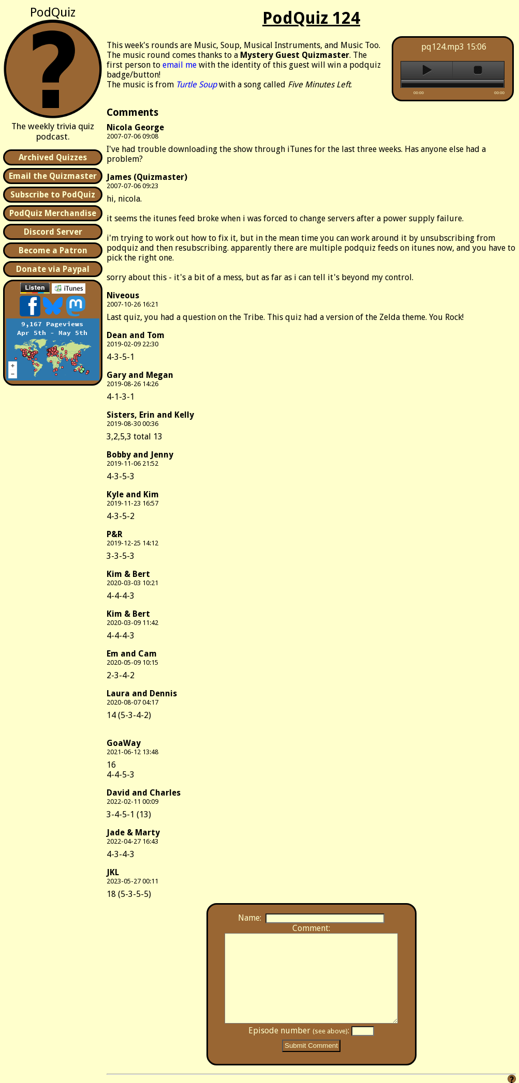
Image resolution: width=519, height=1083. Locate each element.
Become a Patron (53, 250)
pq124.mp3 (442, 47)
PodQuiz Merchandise (52, 213)
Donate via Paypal (53, 269)
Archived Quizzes (53, 157)
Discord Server (53, 232)
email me (179, 65)
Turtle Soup (196, 84)
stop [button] (478, 70)
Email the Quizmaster (53, 176)
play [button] (426, 70)
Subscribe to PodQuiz (52, 195)
